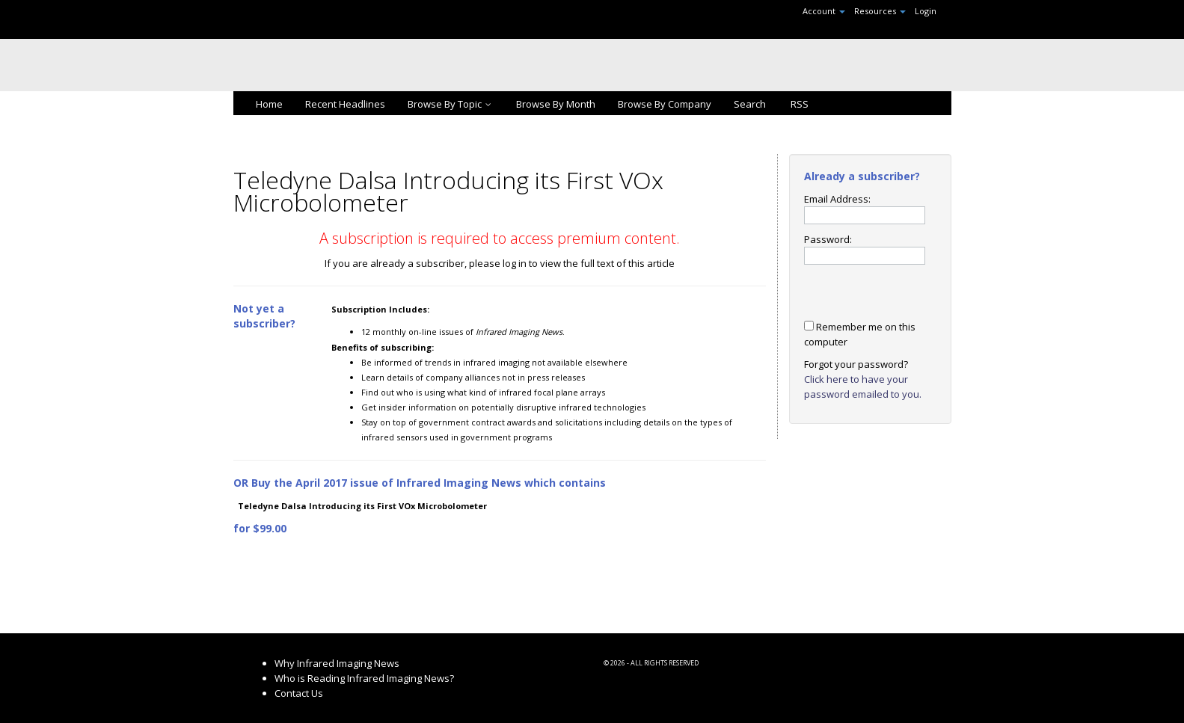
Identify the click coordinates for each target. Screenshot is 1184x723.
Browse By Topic (451, 104)
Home (269, 104)
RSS (798, 104)
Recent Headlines (345, 104)
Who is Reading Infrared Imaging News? (364, 678)
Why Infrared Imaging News (336, 663)
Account (824, 10)
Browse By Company (664, 104)
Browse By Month (555, 104)
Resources (880, 10)
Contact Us (298, 693)
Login (925, 10)
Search (750, 104)
